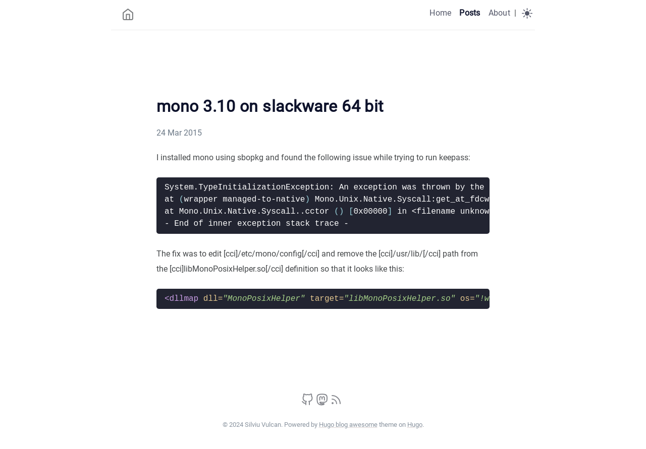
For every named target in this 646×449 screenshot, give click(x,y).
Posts (469, 13)
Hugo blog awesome (348, 424)
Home (440, 13)
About (499, 13)
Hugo (414, 424)
